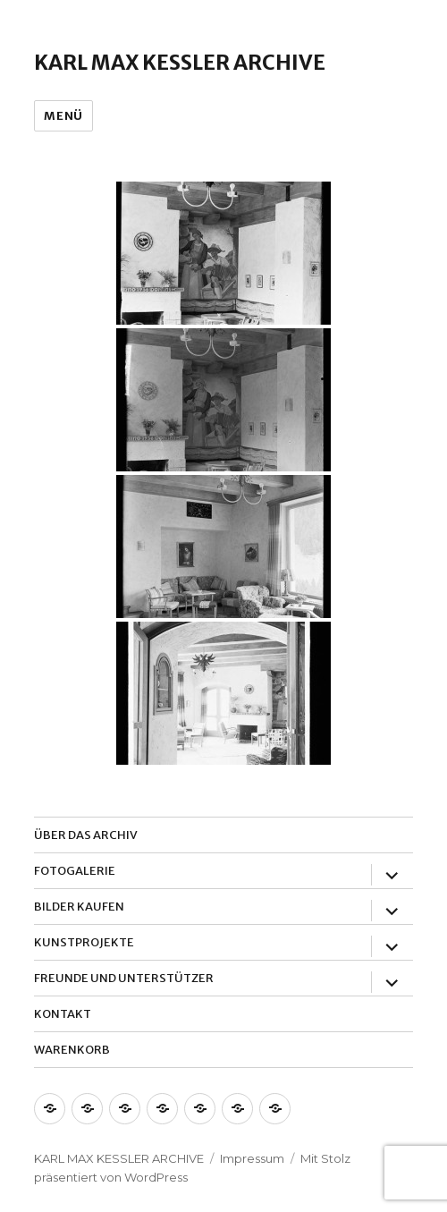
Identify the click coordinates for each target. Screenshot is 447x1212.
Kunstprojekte (84, 942)
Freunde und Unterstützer (124, 978)
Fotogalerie (74, 870)
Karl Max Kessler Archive (179, 62)
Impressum (252, 1158)
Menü (63, 115)
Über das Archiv (86, 835)
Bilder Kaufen (79, 906)
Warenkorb (72, 1049)
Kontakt (62, 1013)
